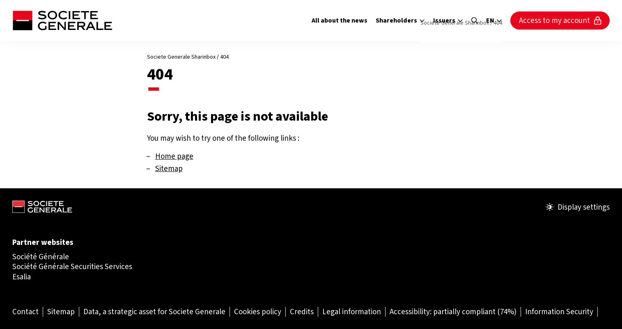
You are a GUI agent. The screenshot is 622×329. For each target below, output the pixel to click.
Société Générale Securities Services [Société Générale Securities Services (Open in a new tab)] (72, 266)
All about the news (339, 20)
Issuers (448, 20)
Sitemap (169, 168)
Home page (174, 156)
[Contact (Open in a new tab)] (25, 311)
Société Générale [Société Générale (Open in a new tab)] (40, 256)
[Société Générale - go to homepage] (62, 20)
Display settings (578, 207)
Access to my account (560, 20)
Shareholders (400, 20)
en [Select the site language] (494, 20)
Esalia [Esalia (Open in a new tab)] (21, 277)
